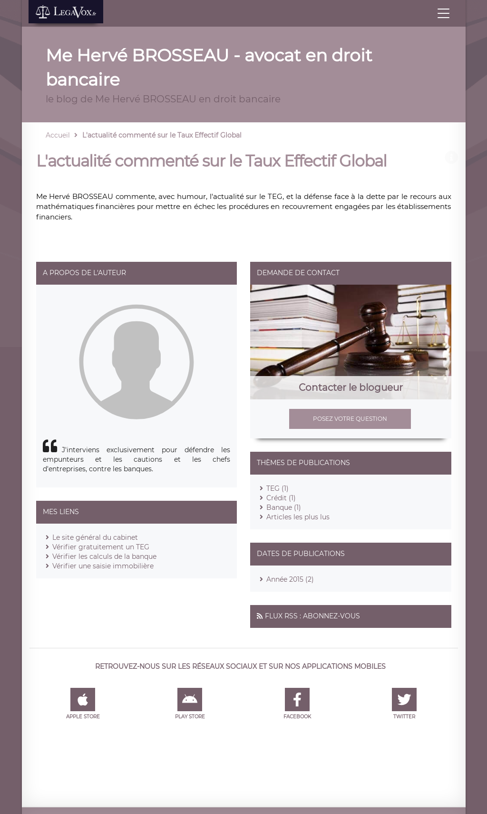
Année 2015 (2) (290, 579)
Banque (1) (283, 507)
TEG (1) (277, 488)
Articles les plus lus (298, 517)
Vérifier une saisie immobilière (103, 566)
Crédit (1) (281, 498)
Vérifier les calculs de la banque (104, 556)
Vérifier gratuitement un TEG (100, 547)
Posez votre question (350, 418)
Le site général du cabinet (95, 537)
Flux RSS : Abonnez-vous (312, 616)
